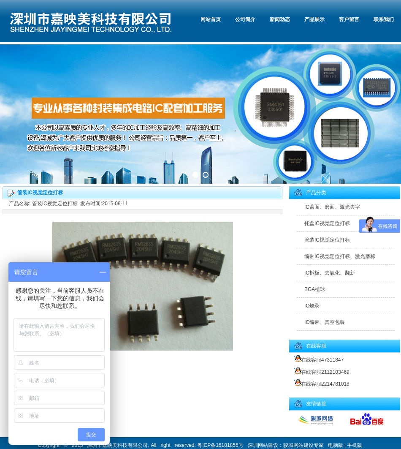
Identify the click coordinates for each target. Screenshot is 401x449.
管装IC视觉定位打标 (327, 240)
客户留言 (349, 19)
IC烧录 (312, 306)
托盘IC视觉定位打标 (327, 223)
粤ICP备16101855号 (220, 445)
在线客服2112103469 (320, 372)
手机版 (354, 445)
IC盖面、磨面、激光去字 (332, 207)
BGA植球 (314, 289)
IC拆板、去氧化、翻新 (329, 273)
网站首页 (210, 19)
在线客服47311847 (317, 360)
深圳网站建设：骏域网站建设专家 (286, 445)
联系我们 (384, 19)
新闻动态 (280, 19)
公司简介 (245, 19)
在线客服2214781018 (320, 384)
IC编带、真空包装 (324, 322)
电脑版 (335, 445)
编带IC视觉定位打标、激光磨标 (339, 256)
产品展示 (314, 19)
